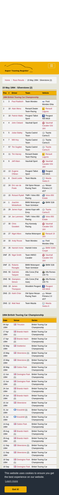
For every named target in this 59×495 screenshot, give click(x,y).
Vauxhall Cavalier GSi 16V (47, 126)
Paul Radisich (17, 101)
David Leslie (17, 178)
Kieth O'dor (16, 293)
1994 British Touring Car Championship (21, 97)
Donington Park (23, 374)
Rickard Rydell (18, 195)
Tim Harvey (16, 154)
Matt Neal (16, 303)
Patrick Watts (17, 116)
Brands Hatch (22, 332)
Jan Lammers (17, 217)
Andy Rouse (17, 241)
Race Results (18, 80)
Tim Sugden (17, 147)
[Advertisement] (29, 30)
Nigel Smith (16, 255)
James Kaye (17, 209)
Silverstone (21, 353)
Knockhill (21, 410)
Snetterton (21, 346)
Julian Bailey (17, 133)
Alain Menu (16, 109)
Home (7, 80)
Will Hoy (15, 140)
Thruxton (20, 325)
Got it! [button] (15, 489)
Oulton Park (22, 367)
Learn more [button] (11, 481)
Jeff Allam (16, 161)
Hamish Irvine (17, 248)
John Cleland (17, 123)
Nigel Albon (16, 234)
